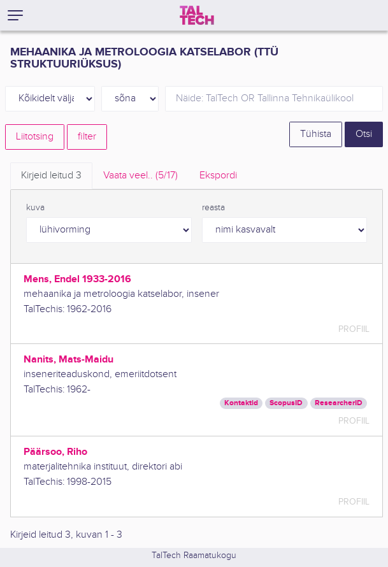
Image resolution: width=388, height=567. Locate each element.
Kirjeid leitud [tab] (51, 175)
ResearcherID (339, 403)
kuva (35, 208)
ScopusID (286, 403)
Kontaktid (241, 403)
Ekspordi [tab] (218, 175)
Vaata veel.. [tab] (140, 175)
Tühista (315, 134)
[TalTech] (197, 15)
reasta (213, 208)
